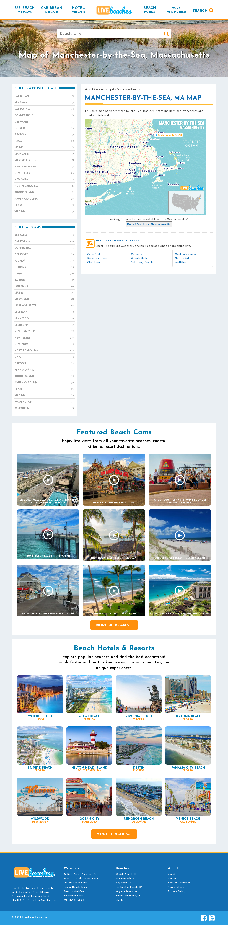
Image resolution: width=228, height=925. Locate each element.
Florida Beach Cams (76, 883)
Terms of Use (176, 887)
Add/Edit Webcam (179, 883)
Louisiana (44, 286)
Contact (173, 878)
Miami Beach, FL (125, 878)
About (171, 874)
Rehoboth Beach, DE (128, 895)
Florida (44, 128)
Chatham (93, 262)
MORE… (120, 900)
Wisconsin (44, 408)
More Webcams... (114, 625)
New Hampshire (44, 167)
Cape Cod (93, 254)
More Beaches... (114, 834)
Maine (44, 147)
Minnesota (44, 318)
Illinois (44, 280)
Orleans (136, 254)
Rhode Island (44, 192)
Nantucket (182, 258)
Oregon (44, 363)
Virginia (44, 211)
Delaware (44, 122)
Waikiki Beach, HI (126, 874)
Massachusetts (44, 160)
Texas (44, 205)
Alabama (44, 102)
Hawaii (44, 141)
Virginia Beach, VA (127, 891)
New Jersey (44, 173)
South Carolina (44, 199)
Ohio (44, 357)
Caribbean (44, 96)
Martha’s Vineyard (187, 254)
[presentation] (149, 224)
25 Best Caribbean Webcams (81, 878)
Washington (44, 402)
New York (44, 179)
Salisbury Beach (142, 262)
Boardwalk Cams (74, 895)
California (44, 109)
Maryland (44, 154)
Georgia (44, 134)
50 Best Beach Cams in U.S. (80, 874)
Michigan (44, 312)
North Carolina (44, 186)
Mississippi (44, 325)
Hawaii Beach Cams (75, 887)
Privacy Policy (176, 891)
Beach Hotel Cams (75, 891)
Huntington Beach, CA (129, 887)
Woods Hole (139, 258)
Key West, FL (124, 883)
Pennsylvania (44, 370)
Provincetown (97, 258)
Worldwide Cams (74, 900)
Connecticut (44, 115)
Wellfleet (181, 262)
